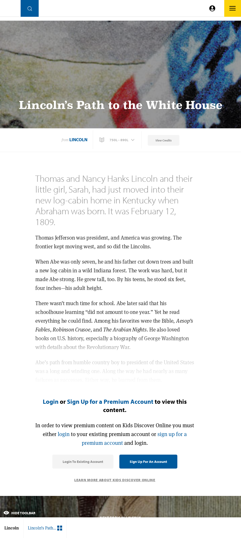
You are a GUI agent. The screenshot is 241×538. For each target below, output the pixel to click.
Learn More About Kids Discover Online (114, 480)
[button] (117, 140)
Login (51, 401)
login (64, 434)
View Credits (163, 140)
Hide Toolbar (19, 513)
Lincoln (78, 140)
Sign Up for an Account (148, 461)
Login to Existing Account (83, 461)
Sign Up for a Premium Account (110, 401)
